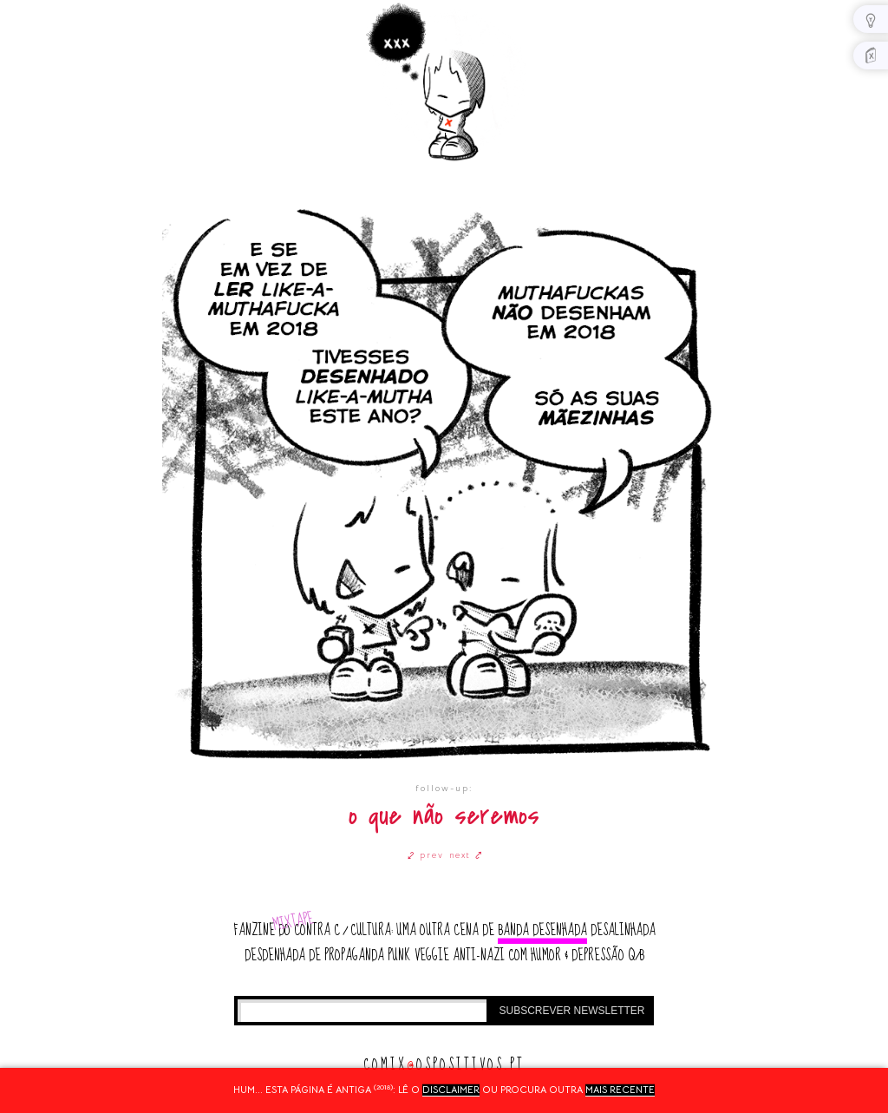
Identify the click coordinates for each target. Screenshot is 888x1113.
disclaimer (451, 1090)
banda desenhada (542, 930)
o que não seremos (444, 816)
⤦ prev (426, 855)
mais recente (620, 1090)
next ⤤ (466, 855)
